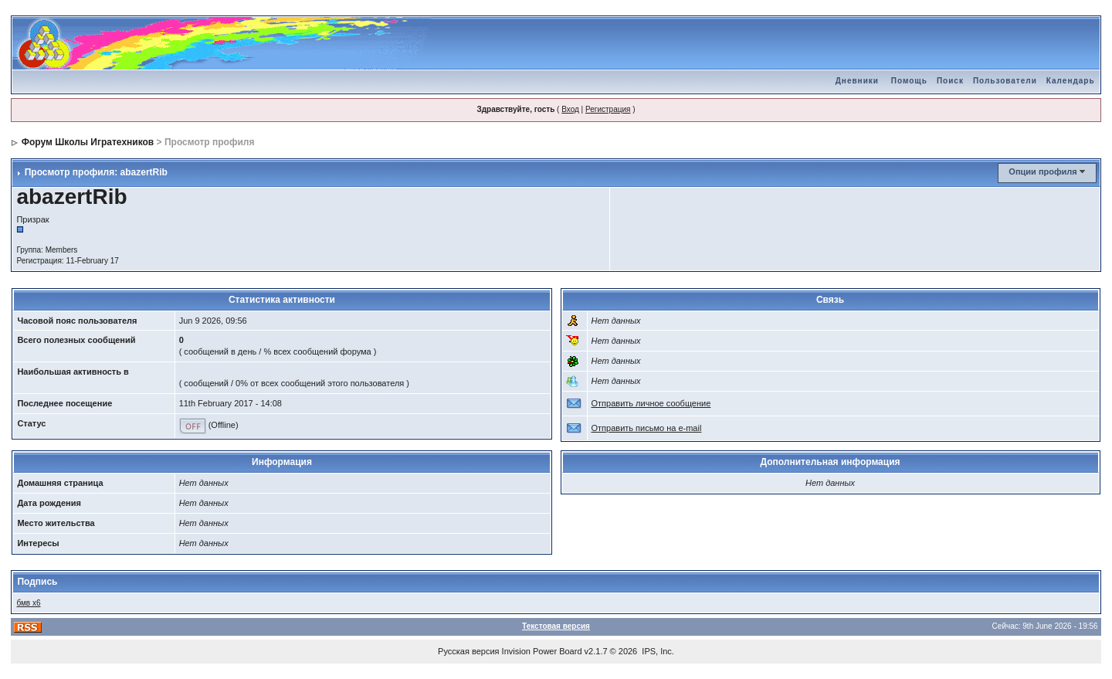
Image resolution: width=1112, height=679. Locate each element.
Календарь (1070, 80)
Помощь (909, 80)
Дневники (857, 80)
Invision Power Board (542, 651)
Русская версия (468, 651)
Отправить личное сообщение (651, 403)
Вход (570, 109)
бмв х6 (28, 603)
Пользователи (1005, 80)
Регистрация (607, 109)
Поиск (950, 80)
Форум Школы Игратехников (88, 142)
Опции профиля (1042, 171)
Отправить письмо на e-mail (647, 428)
